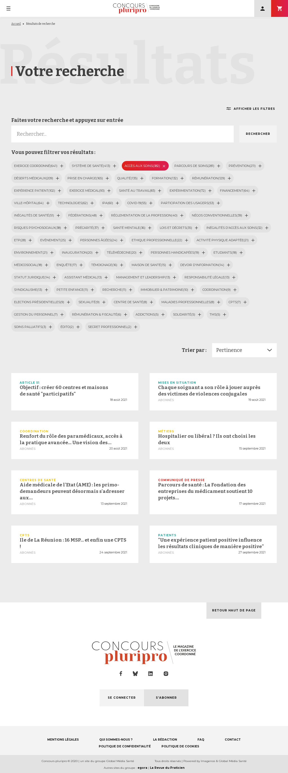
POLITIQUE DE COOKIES (180, 746)
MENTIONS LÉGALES (63, 739)
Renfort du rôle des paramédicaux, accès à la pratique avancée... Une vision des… (71, 439)
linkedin (150, 673)
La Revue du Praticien (167, 768)
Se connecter (262, 8)
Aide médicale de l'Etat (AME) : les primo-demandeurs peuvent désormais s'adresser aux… (72, 491)
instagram (165, 673)
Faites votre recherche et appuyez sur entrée (67, 120)
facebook (121, 673)
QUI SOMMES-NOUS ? (115, 739)
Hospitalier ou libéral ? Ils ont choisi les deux (207, 439)
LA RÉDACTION (165, 739)
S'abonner (279, 8)
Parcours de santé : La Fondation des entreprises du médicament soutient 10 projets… (205, 491)
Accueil (16, 24)
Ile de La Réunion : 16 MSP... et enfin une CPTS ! (73, 543)
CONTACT (233, 739)
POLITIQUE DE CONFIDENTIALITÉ (125, 746)
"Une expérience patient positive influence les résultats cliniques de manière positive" (211, 543)
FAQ (200, 739)
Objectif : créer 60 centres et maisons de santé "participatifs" (64, 391)
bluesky (135, 673)
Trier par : (194, 350)
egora (142, 768)
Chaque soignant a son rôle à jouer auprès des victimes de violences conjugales (209, 391)
